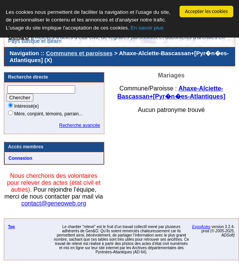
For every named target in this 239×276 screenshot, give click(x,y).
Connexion (20, 158)
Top (11, 227)
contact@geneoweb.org (53, 203)
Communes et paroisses (79, 53)
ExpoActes (201, 227)
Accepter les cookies (206, 11)
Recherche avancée (79, 125)
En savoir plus (147, 28)
